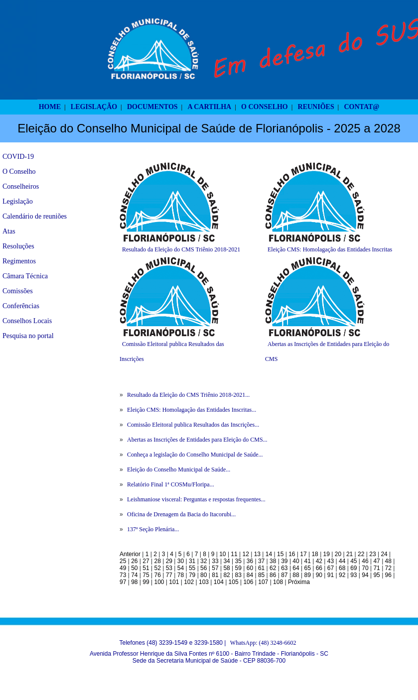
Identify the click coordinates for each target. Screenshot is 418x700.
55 (192, 568)
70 (365, 568)
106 (248, 582)
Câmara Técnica (25, 276)
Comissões (17, 291)
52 (157, 568)
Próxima (299, 582)
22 (361, 554)
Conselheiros (20, 186)
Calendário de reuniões (34, 216)
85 (261, 575)
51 (145, 568)
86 (273, 575)
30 (180, 561)
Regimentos (19, 261)
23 (372, 554)
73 (123, 575)
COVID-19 (18, 156)
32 (203, 561)
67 (330, 568)
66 (319, 568)
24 (384, 554)
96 (388, 575)
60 (250, 568)
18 (314, 554)
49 (123, 568)
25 (123, 561)
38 (273, 561)
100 (159, 582)
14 (269, 554)
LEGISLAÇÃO (94, 107)
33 (215, 561)
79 (192, 575)
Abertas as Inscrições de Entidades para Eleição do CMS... (197, 439)
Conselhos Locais (27, 321)
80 (203, 575)
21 (349, 554)
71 (376, 568)
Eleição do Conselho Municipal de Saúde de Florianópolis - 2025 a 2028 (209, 128)
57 (215, 568)
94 (365, 575)
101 (174, 582)
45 (353, 561)
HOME (50, 107)
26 (134, 561)
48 (388, 561)
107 (263, 582)
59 (238, 568)
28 (157, 561)
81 (215, 575)
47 (376, 561)
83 (238, 575)
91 (330, 575)
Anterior (130, 554)
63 (284, 568)
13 (257, 554)
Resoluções (18, 246)
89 (307, 575)
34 (226, 561)
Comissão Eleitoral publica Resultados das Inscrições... (193, 424)
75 (145, 575)
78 (180, 575)
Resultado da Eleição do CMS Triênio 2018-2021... (188, 394)
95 (376, 575)
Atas (8, 231)
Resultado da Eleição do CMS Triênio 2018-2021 (181, 249)
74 (134, 575)
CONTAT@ (362, 107)
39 (284, 561)
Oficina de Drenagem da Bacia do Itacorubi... (181, 514)
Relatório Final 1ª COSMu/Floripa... (170, 484)
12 (246, 554)
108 (278, 582)
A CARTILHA (209, 107)
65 (307, 568)
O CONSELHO (264, 107)
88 (295, 575)
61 (261, 568)
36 (250, 561)
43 (330, 561)
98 (134, 582)
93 (353, 575)
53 (169, 568)
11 (234, 554)
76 (157, 575)
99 (145, 582)
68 (342, 568)
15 (280, 554)
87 (284, 575)
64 (295, 568)
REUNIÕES (316, 107)
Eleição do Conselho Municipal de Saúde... (178, 469)
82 (226, 575)
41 (307, 561)
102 (189, 582)
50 (134, 568)
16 (291, 554)
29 (169, 561)
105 (234, 582)
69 (353, 568)
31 (192, 561)
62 (273, 568)
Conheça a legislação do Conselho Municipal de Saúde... (195, 454)
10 (222, 554)
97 (123, 582)
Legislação (17, 201)
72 (388, 568)
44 (342, 561)
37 (261, 561)
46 (365, 561)
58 (226, 568)
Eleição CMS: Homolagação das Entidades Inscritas (330, 249)
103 (204, 582)
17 (303, 554)
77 (169, 575)
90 (319, 575)
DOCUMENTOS (152, 107)
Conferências (20, 306)
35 (238, 561)
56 (203, 568)
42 (319, 561)
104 (219, 582)
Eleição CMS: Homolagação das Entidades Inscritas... (191, 409)
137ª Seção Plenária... (153, 529)
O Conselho (19, 171)
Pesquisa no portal (28, 336)
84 (250, 575)
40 (295, 561)
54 (180, 568)
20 (338, 554)
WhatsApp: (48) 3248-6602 (263, 642)
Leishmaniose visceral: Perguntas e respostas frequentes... (196, 499)
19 (326, 554)
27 (145, 561)
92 (342, 575)
